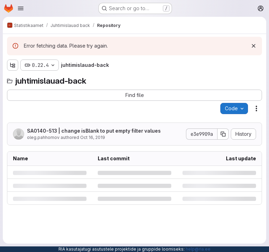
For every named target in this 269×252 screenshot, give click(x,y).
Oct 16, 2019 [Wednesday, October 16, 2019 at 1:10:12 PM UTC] (92, 137)
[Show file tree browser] (12, 65)
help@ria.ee (198, 249)
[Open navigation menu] (20, 8)
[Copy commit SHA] (223, 134)
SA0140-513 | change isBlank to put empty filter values (94, 131)
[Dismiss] (253, 46)
